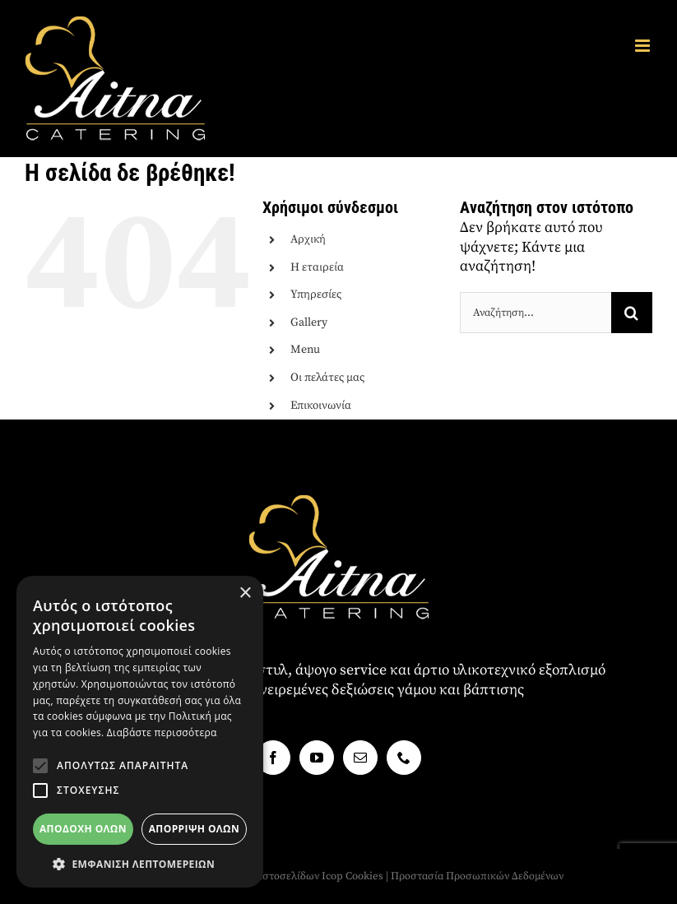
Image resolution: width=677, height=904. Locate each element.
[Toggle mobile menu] (643, 45)
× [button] (245, 593)
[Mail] (360, 757)
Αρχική (308, 239)
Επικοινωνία (320, 405)
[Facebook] (273, 757)
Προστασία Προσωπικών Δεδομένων (477, 876)
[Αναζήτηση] (631, 312)
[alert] (139, 732)
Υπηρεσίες (315, 294)
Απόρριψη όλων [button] (194, 829)
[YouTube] (316, 757)
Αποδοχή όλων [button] (83, 829)
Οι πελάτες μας (327, 377)
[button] (40, 765)
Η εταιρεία (317, 267)
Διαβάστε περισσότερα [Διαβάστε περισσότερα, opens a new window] (162, 732)
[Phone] (404, 757)
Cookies (364, 876)
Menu (305, 349)
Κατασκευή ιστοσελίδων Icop (273, 876)
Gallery (308, 322)
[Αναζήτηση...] (535, 312)
